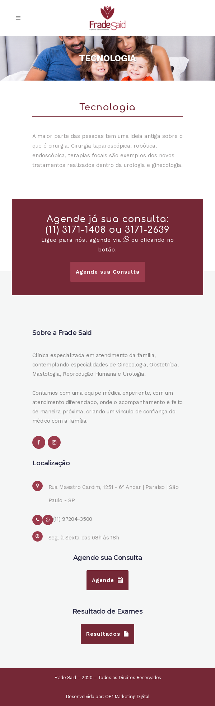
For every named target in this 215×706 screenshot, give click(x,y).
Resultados (107, 634)
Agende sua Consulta (108, 272)
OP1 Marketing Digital (127, 696)
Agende (107, 580)
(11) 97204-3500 (73, 519)
